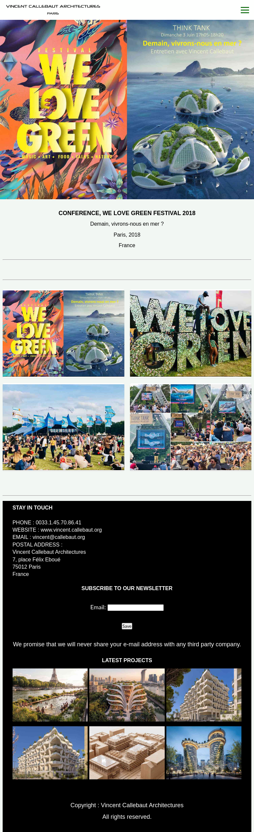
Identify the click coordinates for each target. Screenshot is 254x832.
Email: (98, 607)
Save (126, 626)
